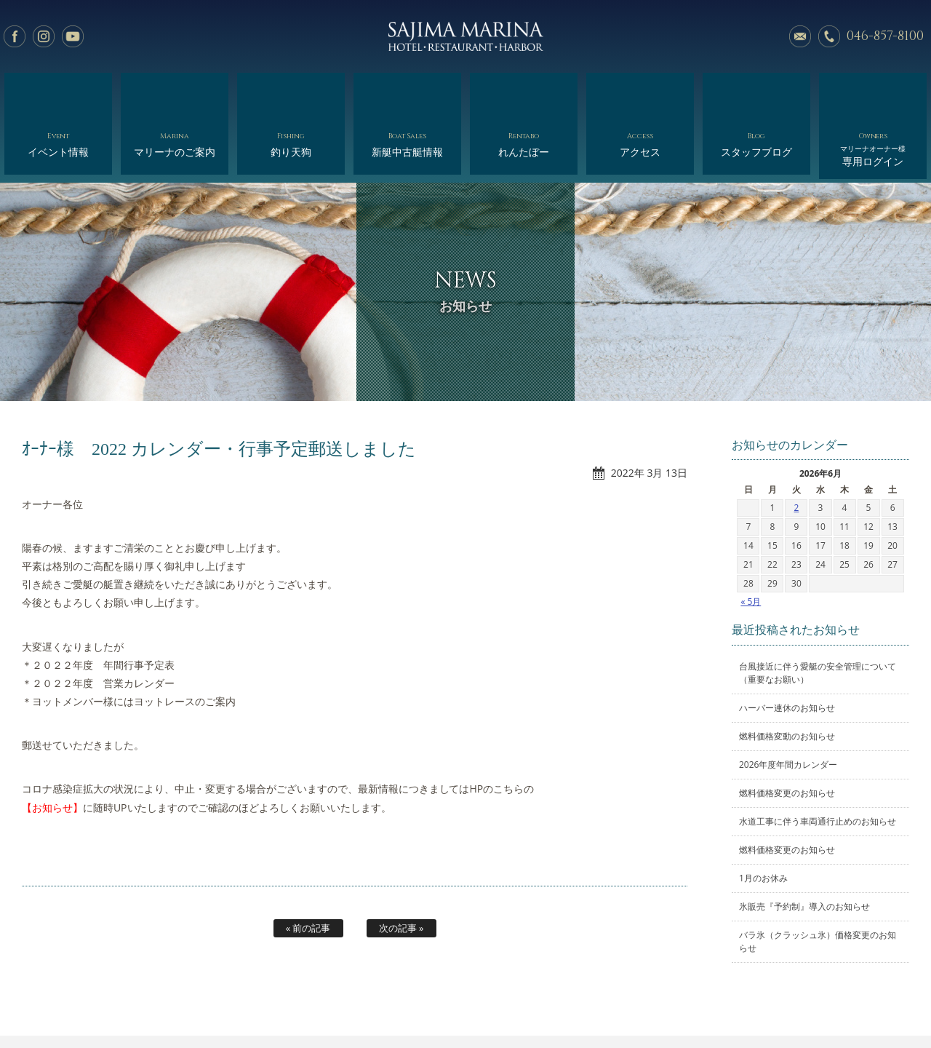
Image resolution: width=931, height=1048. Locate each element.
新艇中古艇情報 (406, 93)
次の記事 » (401, 869)
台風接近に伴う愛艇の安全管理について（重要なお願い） (817, 614)
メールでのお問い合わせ (800, 36)
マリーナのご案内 (174, 93)
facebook (14, 36)
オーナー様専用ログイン (806, 1002)
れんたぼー (523, 93)
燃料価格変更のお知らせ (787, 734)
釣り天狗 (290, 93)
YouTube (72, 36)
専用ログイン (872, 96)
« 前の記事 (308, 869)
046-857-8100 (885, 36)
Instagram (43, 36)
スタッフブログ (756, 93)
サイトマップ (714, 1002)
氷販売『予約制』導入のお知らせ (804, 847)
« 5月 (750, 542)
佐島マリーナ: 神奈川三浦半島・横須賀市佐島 (465, 36)
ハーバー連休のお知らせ (787, 649)
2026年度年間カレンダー (788, 705)
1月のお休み (763, 819)
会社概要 (514, 1002)
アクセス (639, 93)
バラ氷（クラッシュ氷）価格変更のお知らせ (817, 882)
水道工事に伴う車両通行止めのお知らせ (817, 762)
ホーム (101, 1002)
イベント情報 (57, 93)
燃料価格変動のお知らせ (787, 677)
